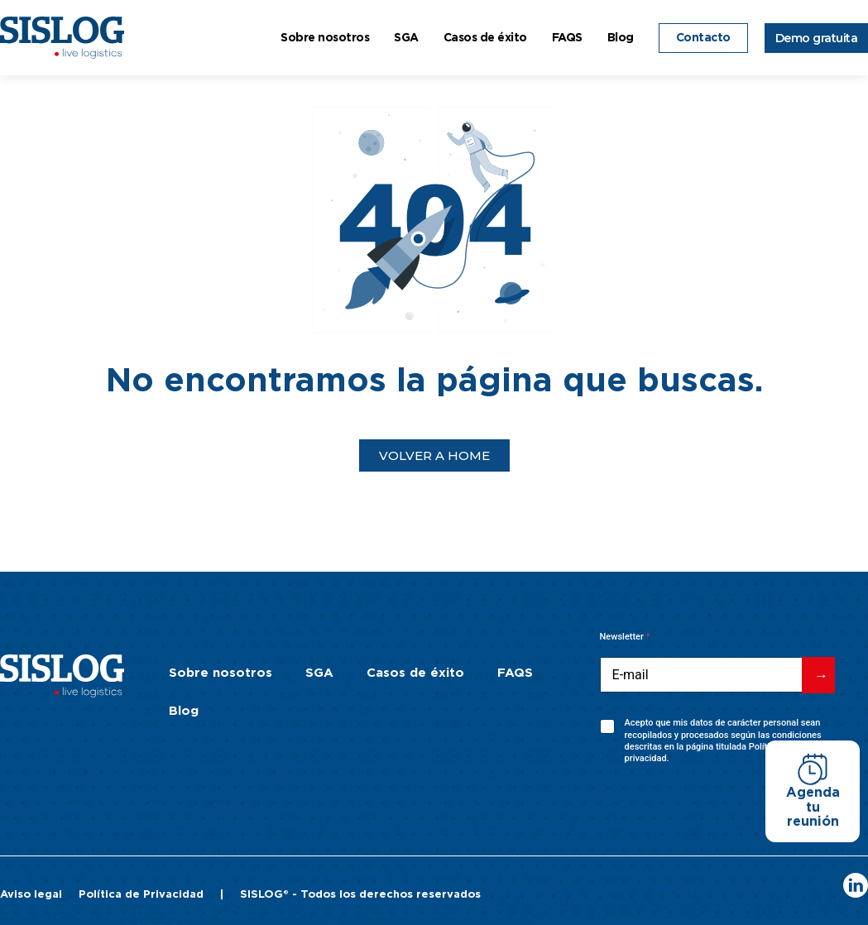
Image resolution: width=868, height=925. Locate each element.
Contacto (703, 38)
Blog (620, 38)
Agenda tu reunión (813, 807)
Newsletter (625, 636)
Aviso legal (31, 894)
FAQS (567, 38)
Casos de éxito (485, 38)
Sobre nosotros (325, 38)
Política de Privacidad (141, 894)
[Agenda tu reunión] (812, 769)
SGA (406, 38)
